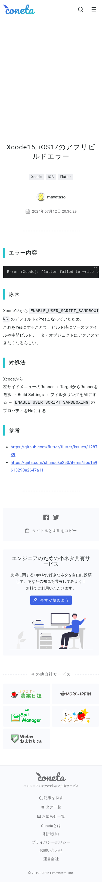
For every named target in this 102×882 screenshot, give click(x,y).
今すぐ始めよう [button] (51, 599)
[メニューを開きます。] (94, 9)
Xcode (36, 176)
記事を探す (51, 797)
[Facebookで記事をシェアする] (46, 516)
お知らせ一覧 (51, 816)
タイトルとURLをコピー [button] (51, 530)
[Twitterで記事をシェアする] (56, 516)
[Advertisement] (51, 72)
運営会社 (51, 858)
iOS (51, 176)
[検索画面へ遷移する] (81, 9)
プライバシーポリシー (51, 841)
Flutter (65, 176)
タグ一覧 (51, 806)
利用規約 (51, 833)
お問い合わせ (51, 850)
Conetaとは (51, 825)
